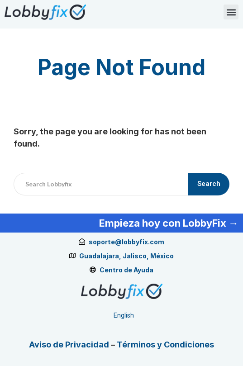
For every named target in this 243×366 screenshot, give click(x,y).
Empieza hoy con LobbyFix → (168, 223)
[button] (231, 12)
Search (208, 184)
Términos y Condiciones (165, 344)
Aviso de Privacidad (69, 344)
